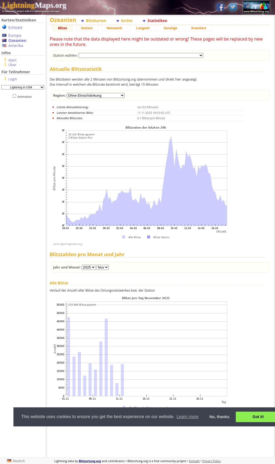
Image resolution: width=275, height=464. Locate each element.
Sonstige (171, 28)
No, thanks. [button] (219, 417)
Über (12, 64)
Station (87, 28)
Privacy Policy (211, 461)
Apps (12, 59)
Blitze (62, 28)
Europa (14, 35)
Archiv (127, 20)
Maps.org (34, 5)
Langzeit (143, 28)
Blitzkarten (96, 20)
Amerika (15, 45)
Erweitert (198, 28)
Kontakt (194, 461)
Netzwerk (114, 28)
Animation (26, 97)
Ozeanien (17, 40)
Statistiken (157, 20)
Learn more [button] (187, 416)
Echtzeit (15, 27)
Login (12, 79)
